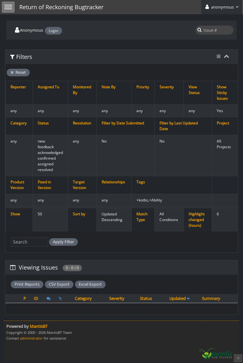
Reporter (18, 87)
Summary (211, 298)
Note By (108, 87)
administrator (31, 338)
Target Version (79, 184)
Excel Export (90, 284)
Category (18, 123)
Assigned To (48, 87)
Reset (18, 72)
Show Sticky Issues (222, 92)
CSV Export (59, 284)
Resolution (82, 123)
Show (15, 214)
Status (43, 123)
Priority (142, 87)
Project (223, 123)
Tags (140, 182)
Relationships (113, 182)
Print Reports (27, 284)
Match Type (141, 216)
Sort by (79, 214)
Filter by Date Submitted (123, 123)
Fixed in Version (44, 184)
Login (53, 30)
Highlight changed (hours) (196, 219)
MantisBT (38, 326)
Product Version (17, 184)
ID (36, 298)
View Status (194, 89)
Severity (166, 87)
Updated (177, 298)
